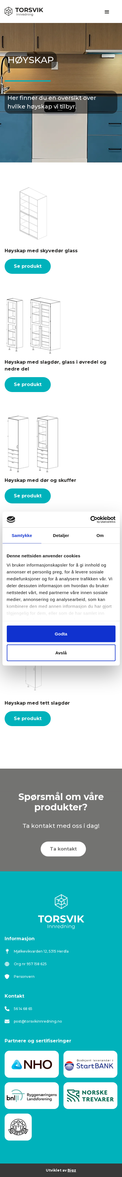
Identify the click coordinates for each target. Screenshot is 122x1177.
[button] (107, 12)
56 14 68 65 (18, 1009)
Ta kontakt (63, 854)
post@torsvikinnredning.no (33, 1021)
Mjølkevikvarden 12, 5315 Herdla (37, 951)
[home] (24, 11)
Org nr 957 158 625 (26, 964)
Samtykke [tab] (22, 535)
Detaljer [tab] (61, 535)
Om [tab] (100, 535)
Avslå (61, 652)
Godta (61, 633)
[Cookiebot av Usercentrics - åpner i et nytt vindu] (90, 519)
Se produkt (28, 266)
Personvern (20, 977)
